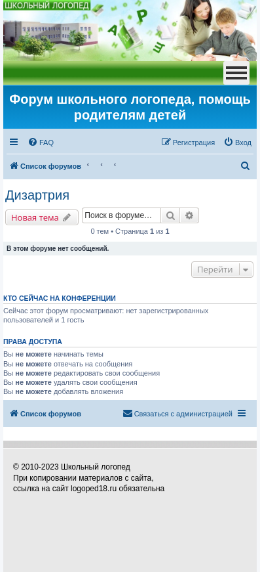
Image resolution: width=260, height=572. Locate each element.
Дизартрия (37, 195)
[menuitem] (41, 142)
